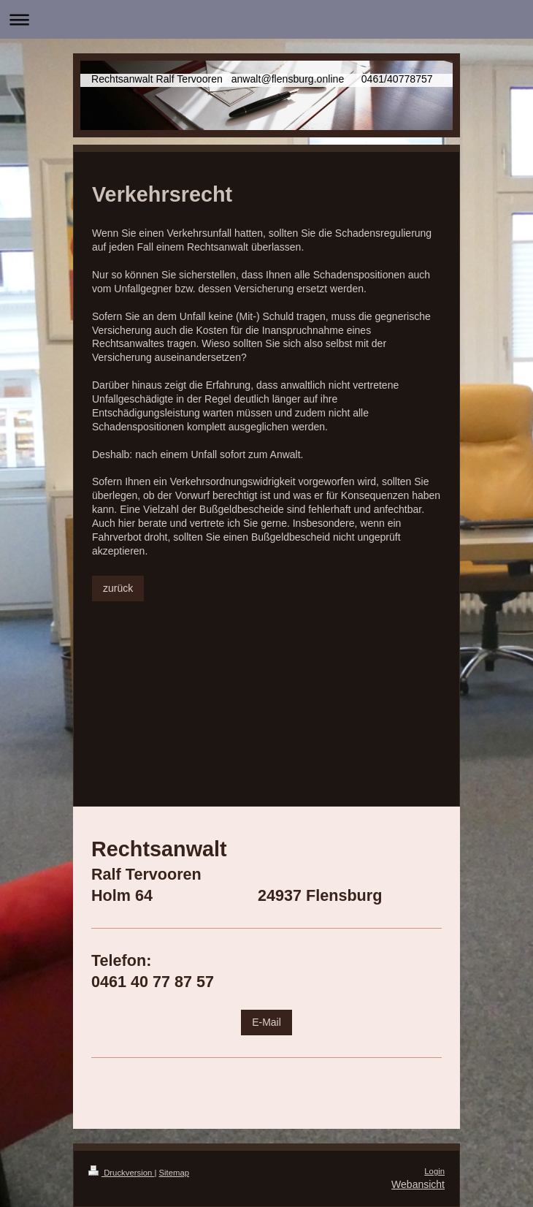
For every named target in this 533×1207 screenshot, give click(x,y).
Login (434, 1171)
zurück (118, 588)
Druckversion (121, 1172)
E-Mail (266, 1022)
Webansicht (418, 1184)
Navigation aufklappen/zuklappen (266, 19)
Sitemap (174, 1172)
